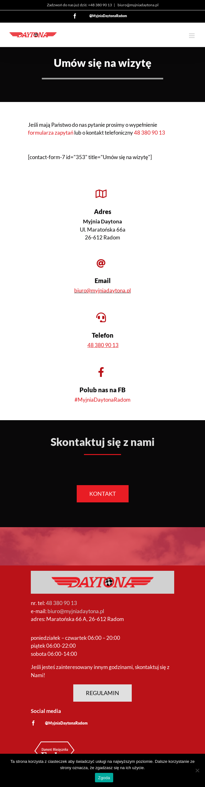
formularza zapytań (50, 132)
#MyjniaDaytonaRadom (102, 399)
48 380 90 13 (149, 132)
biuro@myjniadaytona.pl (137, 5)
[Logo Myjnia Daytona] (102, 573)
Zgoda (104, 777)
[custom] (66, 723)
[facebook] (33, 722)
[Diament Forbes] (54, 741)
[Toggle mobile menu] (192, 35)
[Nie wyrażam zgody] (197, 770)
